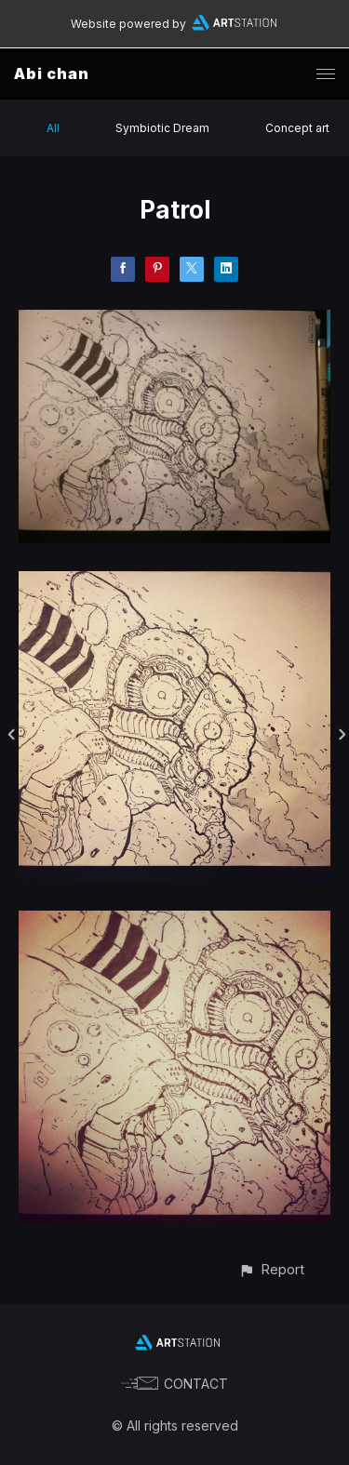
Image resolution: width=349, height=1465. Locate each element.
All (53, 128)
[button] (271, 1269)
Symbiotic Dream (162, 128)
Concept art (297, 128)
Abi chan (51, 73)
